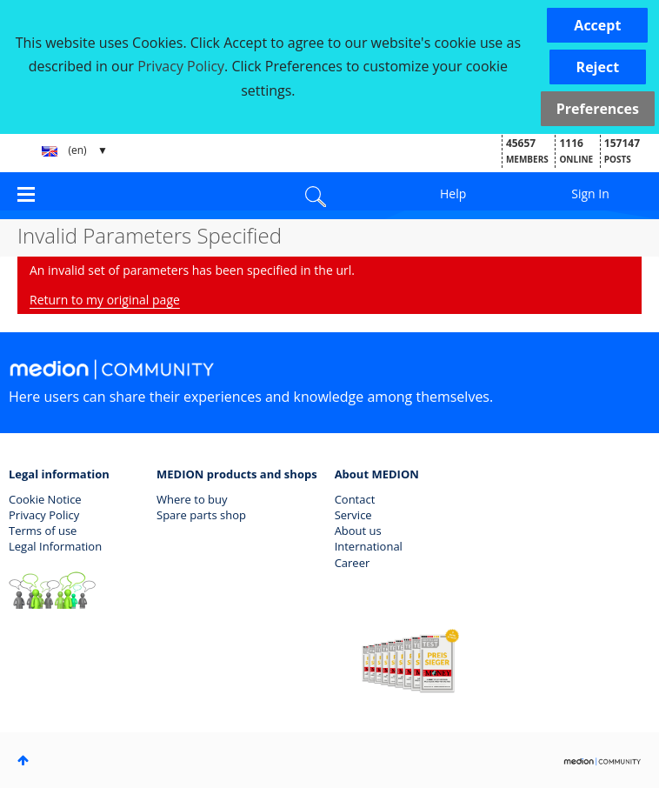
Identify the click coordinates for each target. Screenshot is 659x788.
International (369, 546)
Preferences (597, 108)
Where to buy (192, 499)
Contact (355, 499)
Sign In (590, 193)
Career (352, 563)
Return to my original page (105, 299)
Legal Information (55, 546)
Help (453, 193)
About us (358, 530)
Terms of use (43, 530)
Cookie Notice (45, 499)
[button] (597, 25)
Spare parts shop (201, 515)
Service (353, 515)
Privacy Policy (44, 515)
